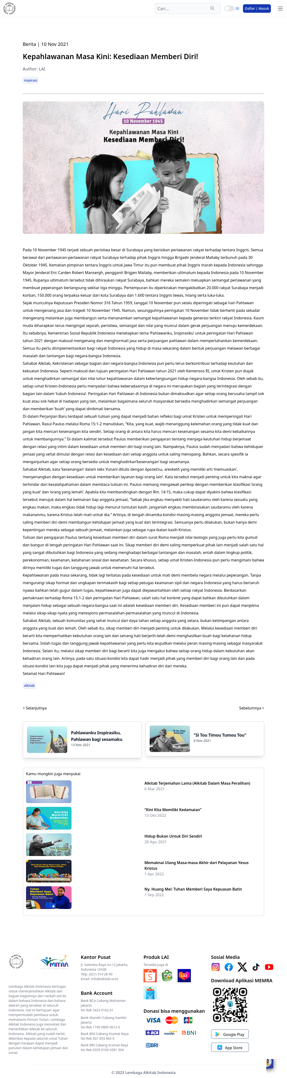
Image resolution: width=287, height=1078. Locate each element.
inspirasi (30, 80)
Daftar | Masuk (257, 8)
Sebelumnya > (251, 708)
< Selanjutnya (35, 708)
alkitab (29, 685)
